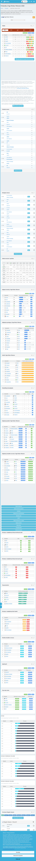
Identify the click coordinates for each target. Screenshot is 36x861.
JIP (18, 342)
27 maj (30, 276)
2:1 (23, 265)
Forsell (7, 316)
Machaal (7, 363)
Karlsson (7, 365)
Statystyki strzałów (18, 529)
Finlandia (6, 8)
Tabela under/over (18, 506)
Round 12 (28, 815)
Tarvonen (7, 476)
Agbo (8, 336)
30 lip (21, 270)
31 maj (7, 278)
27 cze (17, 268)
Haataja (6, 445)
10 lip (24, 280)
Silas (6, 437)
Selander (8, 340)
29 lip (24, 278)
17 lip (33, 274)
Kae (18, 330)
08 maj (7, 268)
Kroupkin (7, 314)
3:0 (7, 272)
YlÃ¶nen (7, 463)
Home (2, 8)
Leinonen (8, 330)
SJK (17, 363)
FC (18, 334)
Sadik (7, 307)
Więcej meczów (18, 170)
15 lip (30, 270)
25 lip (17, 272)
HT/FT (19, 518)
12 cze (30, 272)
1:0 (14, 272)
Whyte (7, 480)
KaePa (6, 41)
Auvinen (6, 430)
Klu (17, 375)
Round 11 (23, 815)
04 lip (33, 265)
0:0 (10, 270)
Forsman (7, 369)
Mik (16, 463)
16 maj (11, 272)
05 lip (17, 278)
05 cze (11, 274)
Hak (18, 332)
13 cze (24, 270)
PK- (18, 338)
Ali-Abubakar (8, 373)
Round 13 (33, 815)
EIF (6, 47)
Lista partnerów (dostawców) (8, 849)
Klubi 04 (6, 55)
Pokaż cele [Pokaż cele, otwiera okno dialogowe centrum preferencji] (18, 859)
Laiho (6, 441)
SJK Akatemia (8, 53)
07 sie (21, 268)
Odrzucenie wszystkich (18, 855)
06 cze (30, 265)
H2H (29, 196)
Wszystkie (26, 293)
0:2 (14, 274)
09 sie (11, 276)
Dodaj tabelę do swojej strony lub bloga (24, 59)
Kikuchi (8, 342)
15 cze (14, 282)
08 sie (8, 274)
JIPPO (15, 400)
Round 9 (14, 815)
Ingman (7, 310)
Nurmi (8, 344)
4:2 (7, 280)
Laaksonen (8, 303)
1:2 (14, 265)
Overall (25, 536)
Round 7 (6, 815)
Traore (6, 428)
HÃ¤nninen (8, 305)
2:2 (33, 268)
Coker (7, 472)
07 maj (30, 280)
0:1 (23, 276)
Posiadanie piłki (18, 527)
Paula (7, 367)
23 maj (20, 265)
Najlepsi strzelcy (19, 522)
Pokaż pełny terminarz (18, 817)
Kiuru (7, 297)
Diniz (7, 312)
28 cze (17, 274)
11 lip (11, 268)
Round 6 (2, 815)
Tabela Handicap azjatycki (18, 508)
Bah (7, 349)
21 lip (27, 274)
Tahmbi (7, 379)
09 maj (27, 270)
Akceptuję (18, 852)
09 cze (17, 282)
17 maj (30, 274)
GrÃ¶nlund (8, 375)
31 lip (27, 265)
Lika (7, 299)
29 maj (24, 268)
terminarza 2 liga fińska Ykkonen (23, 88)
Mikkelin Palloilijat (8, 49)
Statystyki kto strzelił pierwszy (18, 513)
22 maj (24, 272)
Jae (18, 340)
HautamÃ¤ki (8, 381)
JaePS (6, 39)
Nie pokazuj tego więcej (18, 105)
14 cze (33, 278)
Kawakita (8, 338)
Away (33, 293)
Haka (6, 51)
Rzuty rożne (18, 525)
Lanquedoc (8, 301)
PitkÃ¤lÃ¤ (8, 371)
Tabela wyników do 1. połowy (18, 520)
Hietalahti (7, 447)
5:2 (10, 265)
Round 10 (19, 815)
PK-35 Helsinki (8, 43)
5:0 (27, 268)
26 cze (33, 276)
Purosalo (7, 443)
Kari (6, 439)
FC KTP (6, 45)
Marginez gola (18, 515)
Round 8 (10, 815)
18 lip (17, 265)
